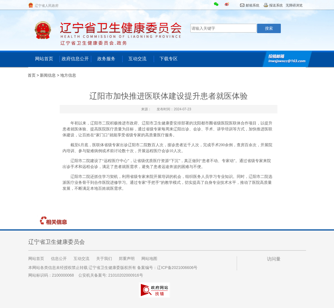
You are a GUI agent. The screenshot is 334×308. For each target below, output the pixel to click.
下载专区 (169, 58)
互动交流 (137, 58)
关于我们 (104, 258)
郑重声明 (127, 258)
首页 (32, 75)
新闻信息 (48, 75)
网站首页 (44, 58)
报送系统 (276, 5)
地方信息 (68, 75)
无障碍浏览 (294, 5)
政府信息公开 (75, 58)
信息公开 (59, 258)
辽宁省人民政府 (47, 6)
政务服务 (106, 58)
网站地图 (149, 258)
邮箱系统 (252, 5)
